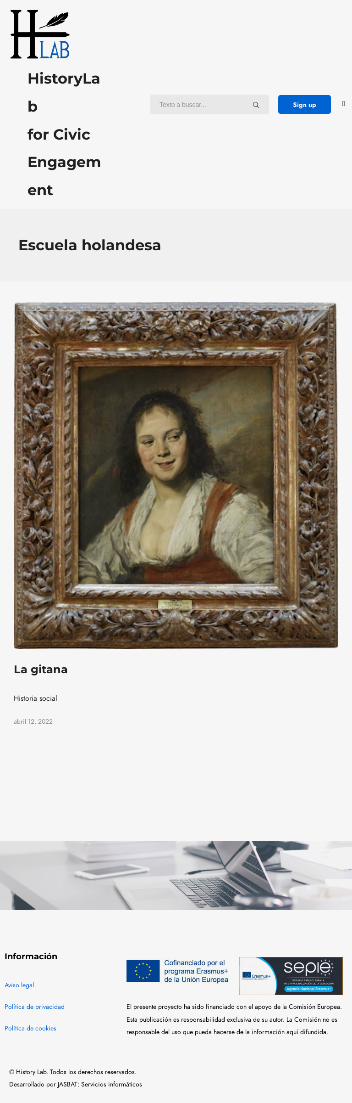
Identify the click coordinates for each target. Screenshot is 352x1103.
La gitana (41, 669)
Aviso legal (19, 985)
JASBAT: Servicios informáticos (100, 1084)
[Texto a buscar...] (256, 105)
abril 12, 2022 (33, 721)
